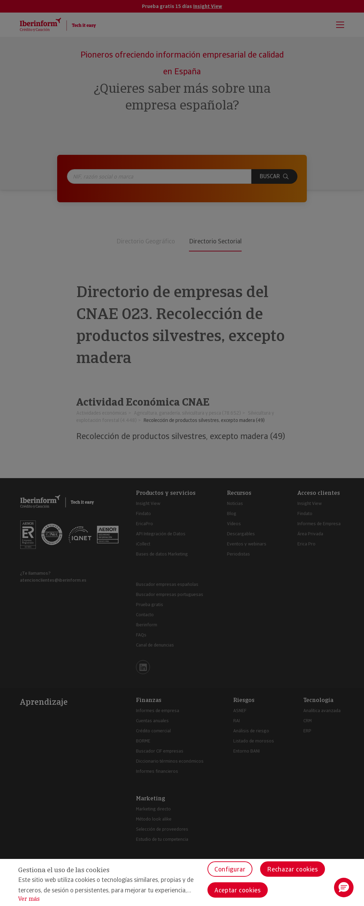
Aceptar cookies (237, 890)
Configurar (229, 869)
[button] (344, 887)
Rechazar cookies (292, 869)
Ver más (29, 899)
